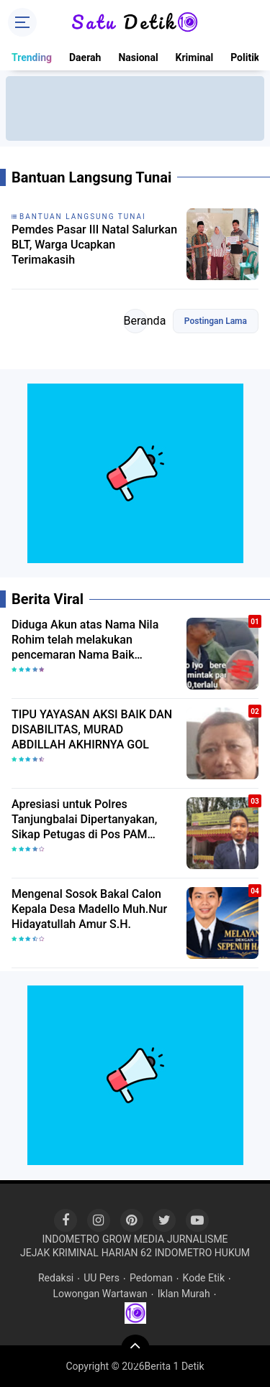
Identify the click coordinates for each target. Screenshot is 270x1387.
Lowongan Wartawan (100, 1293)
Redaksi (55, 1278)
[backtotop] (135, 1349)
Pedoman (151, 1278)
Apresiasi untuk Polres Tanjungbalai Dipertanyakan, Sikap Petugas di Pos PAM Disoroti (84, 819)
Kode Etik (204, 1278)
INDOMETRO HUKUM (202, 1252)
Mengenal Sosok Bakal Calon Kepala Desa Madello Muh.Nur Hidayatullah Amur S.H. (89, 909)
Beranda (136, 321)
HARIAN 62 (127, 1252)
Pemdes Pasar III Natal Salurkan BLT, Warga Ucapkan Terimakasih (94, 244)
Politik (244, 57)
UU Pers (102, 1278)
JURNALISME (197, 1239)
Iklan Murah (184, 1293)
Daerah (85, 57)
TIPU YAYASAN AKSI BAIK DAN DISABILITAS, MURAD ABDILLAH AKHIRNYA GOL (92, 729)
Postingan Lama (215, 321)
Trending (32, 57)
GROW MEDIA (133, 1239)
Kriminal (195, 57)
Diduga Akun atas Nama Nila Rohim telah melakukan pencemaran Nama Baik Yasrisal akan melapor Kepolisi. (92, 640)
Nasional (138, 57)
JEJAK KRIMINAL (59, 1252)
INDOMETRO (70, 1239)
